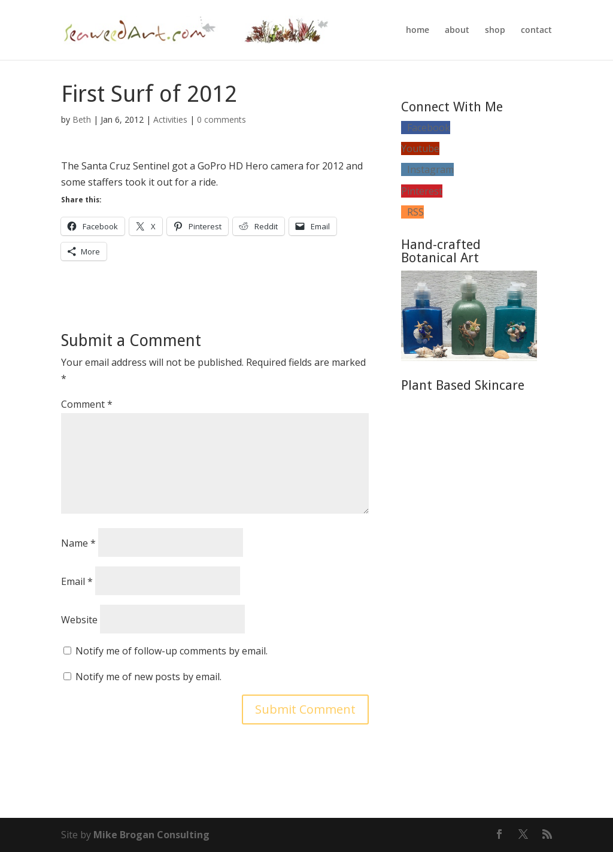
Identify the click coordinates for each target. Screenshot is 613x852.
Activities (170, 119)
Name (78, 543)
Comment (87, 404)
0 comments (221, 119)
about (457, 30)
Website (79, 619)
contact (536, 30)
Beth (81, 119)
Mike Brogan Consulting (151, 834)
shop (495, 30)
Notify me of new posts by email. (148, 676)
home (417, 30)
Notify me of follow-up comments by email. (171, 650)
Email (77, 581)
